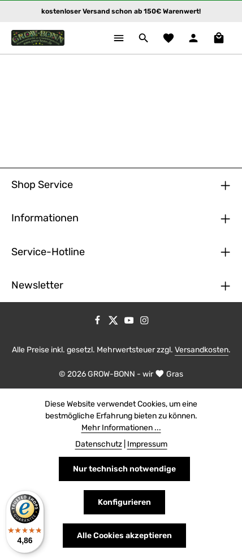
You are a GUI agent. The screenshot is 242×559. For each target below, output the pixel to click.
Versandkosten (201, 350)
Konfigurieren (124, 502)
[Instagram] (144, 322)
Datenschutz (98, 444)
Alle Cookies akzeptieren (124, 535)
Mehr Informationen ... (121, 428)
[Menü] (118, 38)
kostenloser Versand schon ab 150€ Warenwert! (121, 11)
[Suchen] (143, 38)
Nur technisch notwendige (124, 469)
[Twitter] (114, 322)
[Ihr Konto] (193, 38)
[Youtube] (130, 322)
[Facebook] (98, 322)
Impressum (147, 444)
